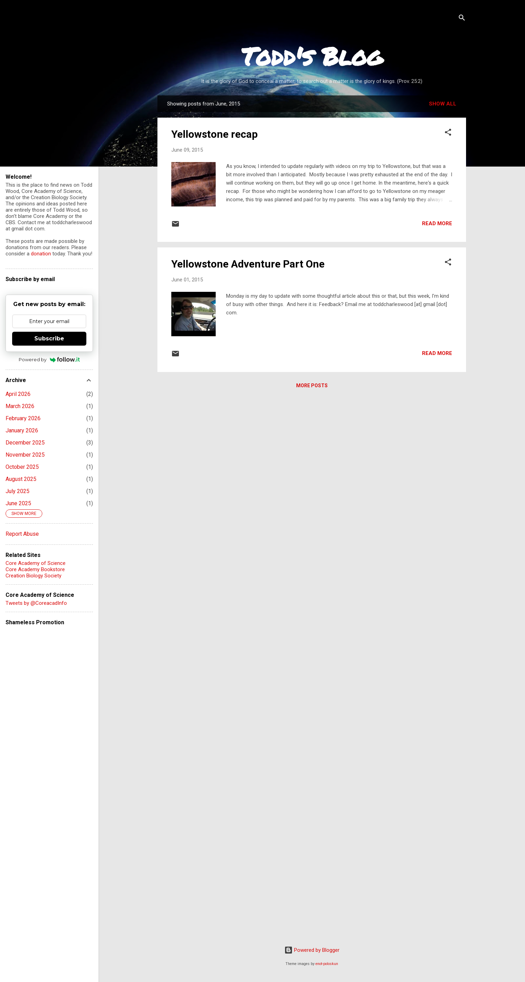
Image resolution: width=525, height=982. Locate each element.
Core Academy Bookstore (35, 569)
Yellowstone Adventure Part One (248, 264)
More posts (312, 385)
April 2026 (18, 394)
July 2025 (17, 491)
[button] (448, 133)
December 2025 (25, 442)
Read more (437, 223)
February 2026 (23, 418)
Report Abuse (22, 534)
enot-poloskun (327, 964)
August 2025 (21, 479)
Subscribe (49, 338)
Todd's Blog (311, 56)
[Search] (462, 18)
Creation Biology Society (33, 576)
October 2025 (22, 467)
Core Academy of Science (36, 563)
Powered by (49, 359)
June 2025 (18, 503)
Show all (442, 104)
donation (41, 254)
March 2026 (20, 406)
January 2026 (22, 430)
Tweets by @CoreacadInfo (36, 603)
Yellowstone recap (214, 134)
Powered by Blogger (311, 950)
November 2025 (25, 454)
